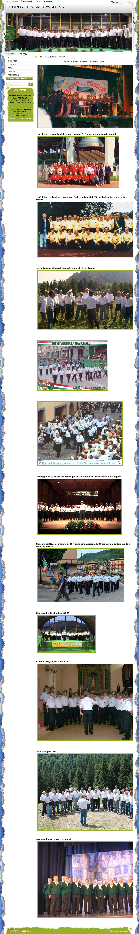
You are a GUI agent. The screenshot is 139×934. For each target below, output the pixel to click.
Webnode (124, 931)
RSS (40, 1)
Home (41, 57)
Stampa (49, 1)
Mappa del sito (29, 1)
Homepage (14, 1)
